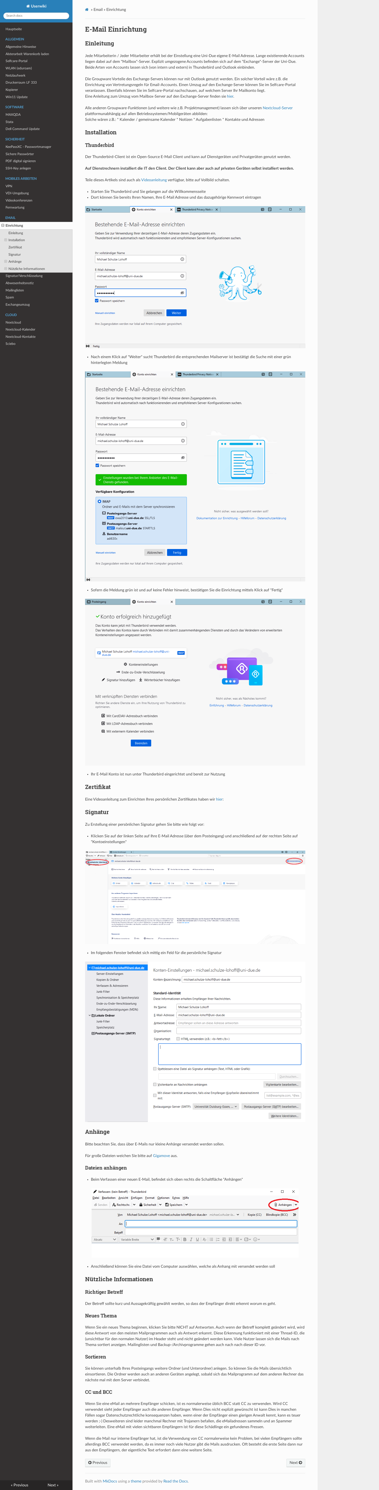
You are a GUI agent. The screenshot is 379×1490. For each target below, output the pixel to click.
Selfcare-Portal (16, 61)
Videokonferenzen (19, 200)
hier (230, 96)
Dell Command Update (23, 129)
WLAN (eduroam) (19, 68)
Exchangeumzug (18, 304)
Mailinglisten (15, 290)
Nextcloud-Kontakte (21, 337)
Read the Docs (175, 1481)
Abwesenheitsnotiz (20, 283)
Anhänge (13, 262)
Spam (10, 297)
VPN (9, 186)
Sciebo (10, 344)
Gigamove (161, 1156)
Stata (9, 122)
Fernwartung (15, 207)
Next (296, 1463)
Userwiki (38, 6)
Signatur (14, 254)
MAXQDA (13, 114)
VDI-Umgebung (17, 193)
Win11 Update (17, 97)
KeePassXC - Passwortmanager (28, 147)
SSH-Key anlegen (18, 168)
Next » (53, 1485)
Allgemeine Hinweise (21, 47)
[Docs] (87, 9)
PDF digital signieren (21, 161)
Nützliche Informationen (24, 269)
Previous (97, 1463)
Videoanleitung (154, 180)
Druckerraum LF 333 (21, 82)
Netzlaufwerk (15, 75)
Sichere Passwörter (20, 154)
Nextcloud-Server (278, 108)
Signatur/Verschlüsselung (24, 276)
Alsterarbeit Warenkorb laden (27, 54)
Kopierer (12, 90)
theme (136, 1481)
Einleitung (15, 233)
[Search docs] (36, 15)
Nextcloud (13, 322)
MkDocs (110, 1481)
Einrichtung (12, 226)
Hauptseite (14, 29)
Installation (14, 240)
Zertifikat (15, 247)
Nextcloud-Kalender (20, 329)
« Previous (19, 1485)
